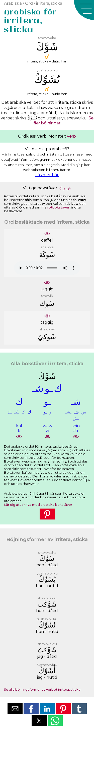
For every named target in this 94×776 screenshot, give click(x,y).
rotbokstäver (58, 207)
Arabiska (13, 3)
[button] (84, 10)
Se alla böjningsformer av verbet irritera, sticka (42, 689)
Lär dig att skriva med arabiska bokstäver (38, 505)
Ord (29, 3)
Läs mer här (47, 174)
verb (71, 136)
